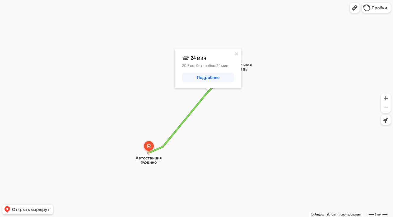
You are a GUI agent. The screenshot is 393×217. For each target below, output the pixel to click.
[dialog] (208, 68)
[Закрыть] (236, 54)
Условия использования (343, 214)
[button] (355, 8)
